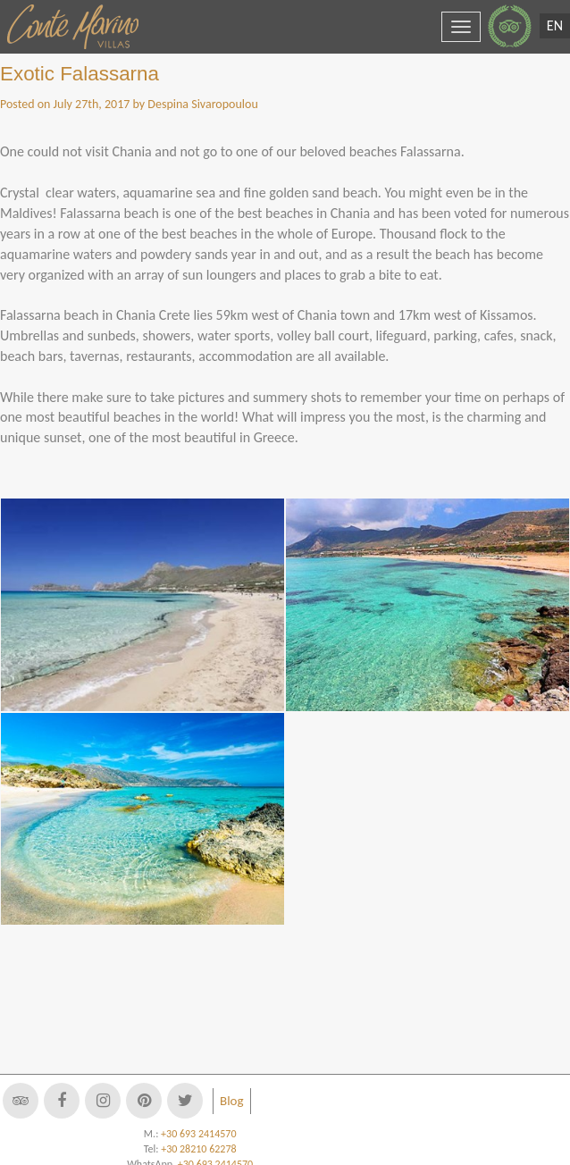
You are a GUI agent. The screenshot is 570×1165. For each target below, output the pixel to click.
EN (555, 25)
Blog (232, 1101)
